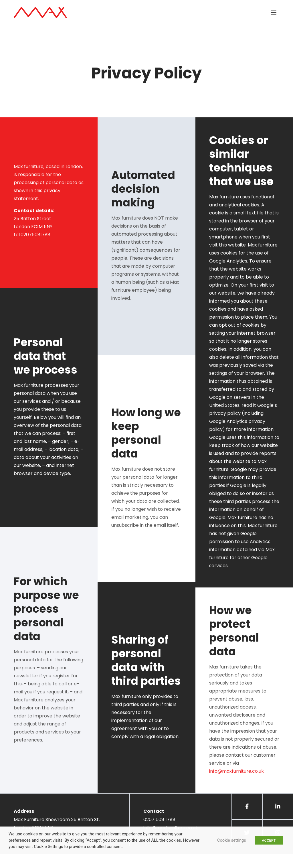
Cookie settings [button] (231, 840)
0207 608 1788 (159, 819)
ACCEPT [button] (269, 840)
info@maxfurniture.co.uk (236, 771)
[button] (273, 12)
